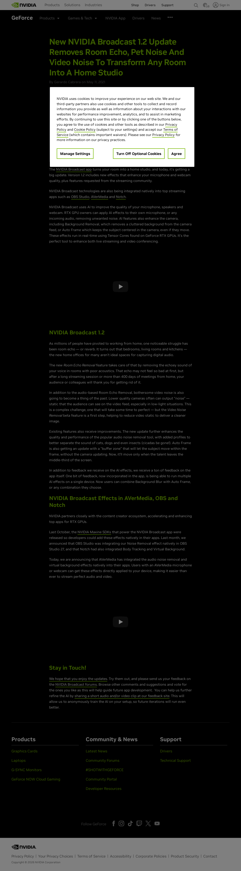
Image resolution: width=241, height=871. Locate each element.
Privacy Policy (163, 135)
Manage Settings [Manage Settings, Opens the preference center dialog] (75, 153)
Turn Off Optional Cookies (138, 153)
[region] (122, 127)
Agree (176, 153)
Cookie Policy (85, 129)
